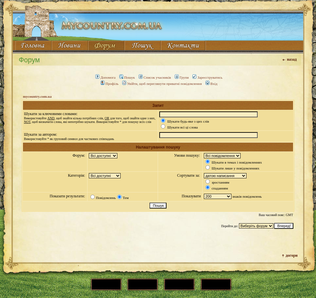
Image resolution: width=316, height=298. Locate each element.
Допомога (105, 77)
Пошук (127, 77)
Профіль (110, 84)
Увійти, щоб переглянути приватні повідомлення (162, 84)
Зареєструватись (207, 77)
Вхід (211, 84)
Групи (182, 77)
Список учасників (155, 77)
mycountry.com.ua (37, 96)
